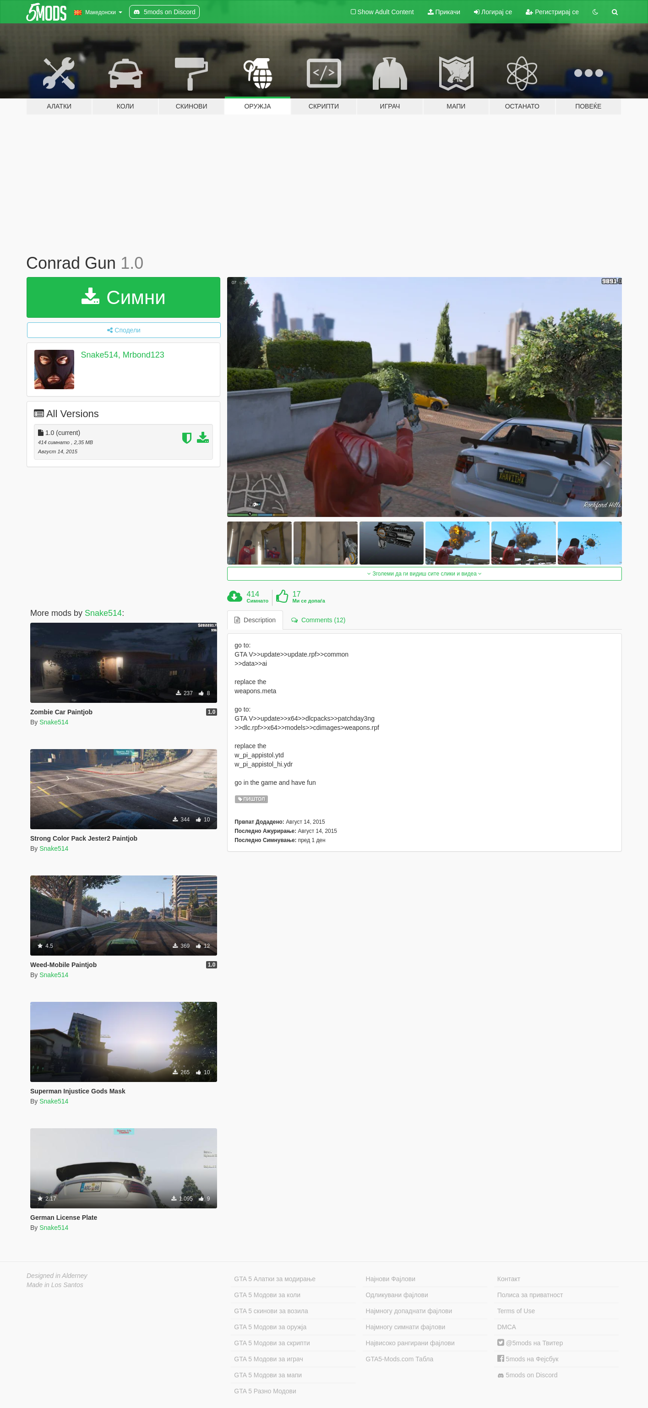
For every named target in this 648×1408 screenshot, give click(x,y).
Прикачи (444, 12)
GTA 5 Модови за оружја (270, 1327)
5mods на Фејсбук (528, 1359)
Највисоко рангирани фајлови (410, 1343)
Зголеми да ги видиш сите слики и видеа (424, 574)
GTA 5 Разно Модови (265, 1391)
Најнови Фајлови (391, 1279)
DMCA (506, 1327)
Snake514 (103, 613)
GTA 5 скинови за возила (271, 1311)
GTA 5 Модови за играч (268, 1359)
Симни (124, 297)
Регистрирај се (552, 12)
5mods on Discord (527, 1375)
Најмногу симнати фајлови (406, 1327)
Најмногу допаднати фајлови (409, 1311)
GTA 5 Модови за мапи (268, 1375)
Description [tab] (255, 620)
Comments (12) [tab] (318, 620)
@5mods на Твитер (530, 1343)
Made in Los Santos (55, 1284)
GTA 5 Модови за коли (267, 1295)
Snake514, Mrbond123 (122, 354)
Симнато (258, 600)
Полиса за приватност (530, 1295)
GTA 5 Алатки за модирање (275, 1279)
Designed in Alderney (57, 1275)
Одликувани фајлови (397, 1295)
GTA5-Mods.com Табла (400, 1359)
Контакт (508, 1279)
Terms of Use (516, 1311)
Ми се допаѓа (308, 600)
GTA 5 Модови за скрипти (272, 1343)
